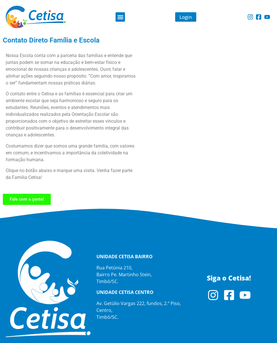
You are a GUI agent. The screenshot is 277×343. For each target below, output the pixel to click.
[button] (120, 17)
